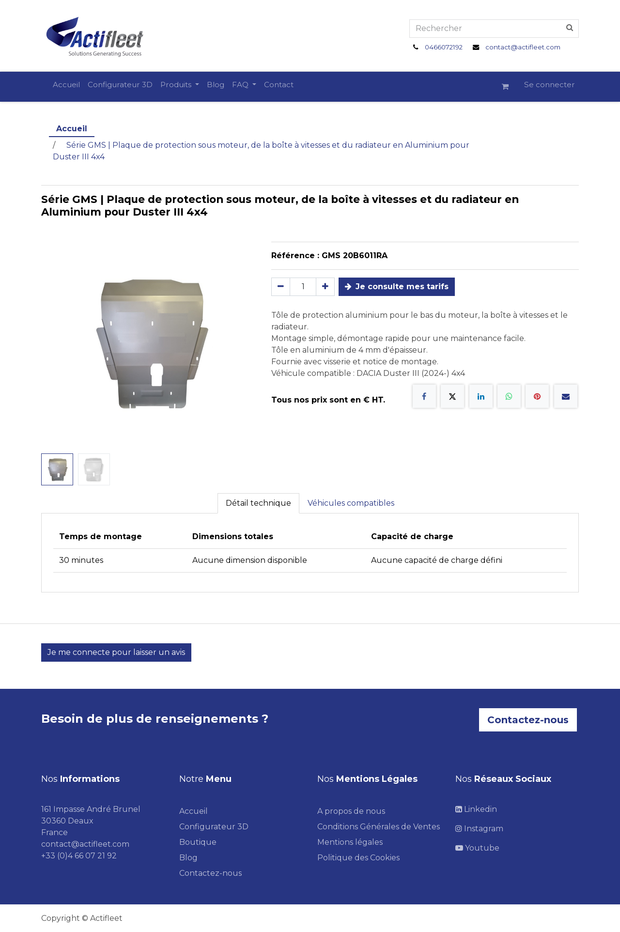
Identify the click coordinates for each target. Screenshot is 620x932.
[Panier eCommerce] (509, 87)
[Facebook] (424, 396)
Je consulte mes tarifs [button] (397, 286)
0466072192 (444, 47)
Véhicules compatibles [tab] (351, 503)
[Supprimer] (280, 287)
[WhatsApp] (509, 396)
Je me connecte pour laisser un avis (116, 652)
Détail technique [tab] (258, 503)
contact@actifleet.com (522, 47)
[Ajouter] (325, 287)
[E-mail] (565, 396)
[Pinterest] (537, 396)
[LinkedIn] (481, 396)
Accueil (71, 128)
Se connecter (549, 84)
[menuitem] (66, 85)
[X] (452, 396)
